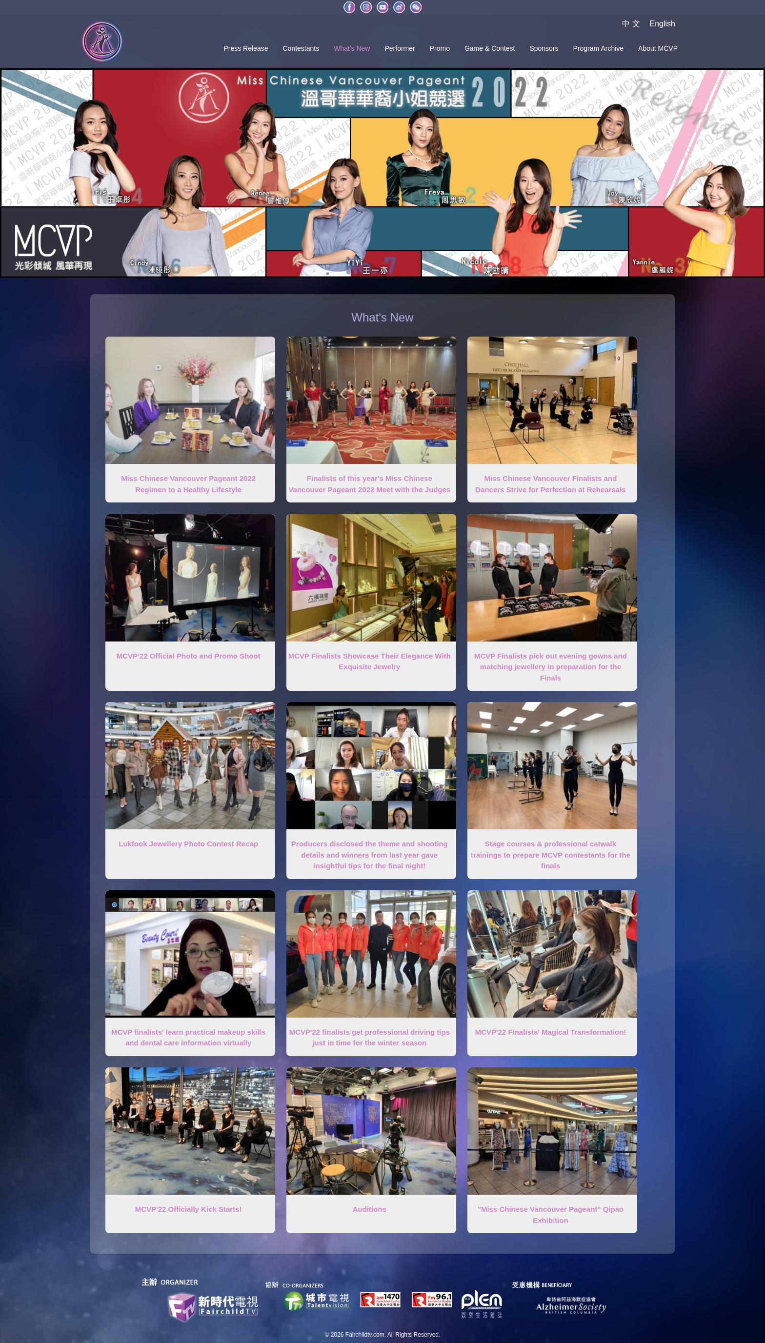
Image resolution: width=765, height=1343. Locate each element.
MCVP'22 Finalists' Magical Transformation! (550, 1032)
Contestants (300, 48)
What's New (352, 48)
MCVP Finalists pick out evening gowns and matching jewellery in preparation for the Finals (550, 667)
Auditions (369, 1209)
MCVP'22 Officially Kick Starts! (188, 1209)
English (662, 24)
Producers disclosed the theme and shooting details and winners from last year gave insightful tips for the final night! (369, 855)
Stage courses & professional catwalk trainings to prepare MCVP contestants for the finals (550, 855)
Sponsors (543, 48)
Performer (399, 48)
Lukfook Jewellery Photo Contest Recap (188, 844)
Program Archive (598, 48)
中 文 (631, 24)
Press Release (245, 48)
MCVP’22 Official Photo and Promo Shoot (189, 656)
